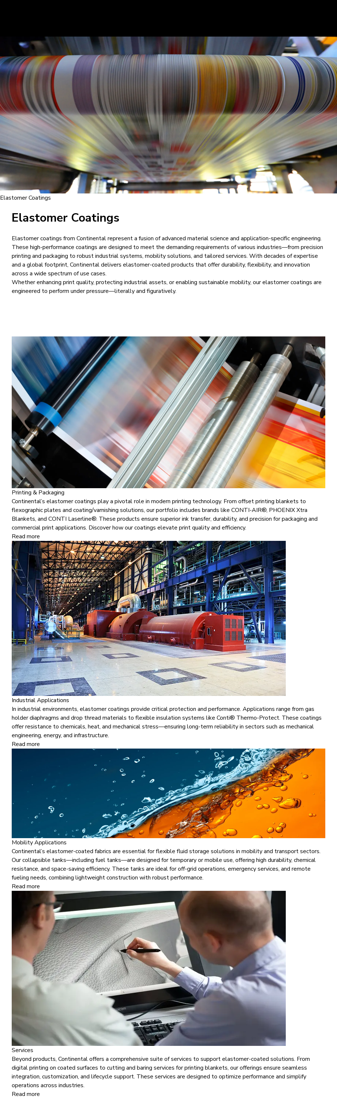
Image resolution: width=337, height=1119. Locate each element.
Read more (26, 536)
